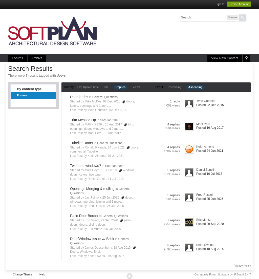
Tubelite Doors (81, 143)
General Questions (105, 97)
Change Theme (22, 274)
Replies (120, 87)
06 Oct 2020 (112, 229)
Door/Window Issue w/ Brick (92, 239)
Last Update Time (88, 87)
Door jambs (79, 97)
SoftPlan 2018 (109, 120)
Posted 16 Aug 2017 (210, 128)
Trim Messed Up (83, 120)
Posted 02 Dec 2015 (210, 105)
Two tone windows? (85, 166)
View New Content (224, 58)
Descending (173, 87)
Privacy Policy (242, 265)
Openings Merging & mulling (92, 189)
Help (42, 274)
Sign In (219, 4)
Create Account (239, 4)
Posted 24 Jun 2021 (209, 151)
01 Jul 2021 (116, 156)
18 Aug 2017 (112, 133)
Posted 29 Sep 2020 (210, 224)
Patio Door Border (84, 216)
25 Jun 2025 (115, 206)
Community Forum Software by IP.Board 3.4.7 (222, 274)
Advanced (249, 17)
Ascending (195, 87)
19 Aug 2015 (115, 256)
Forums (17, 58)
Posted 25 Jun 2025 (209, 199)
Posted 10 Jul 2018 (209, 174)
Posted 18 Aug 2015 (210, 249)
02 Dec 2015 (117, 110)
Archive (36, 58)
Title (106, 87)
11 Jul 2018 (115, 179)
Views (136, 87)
